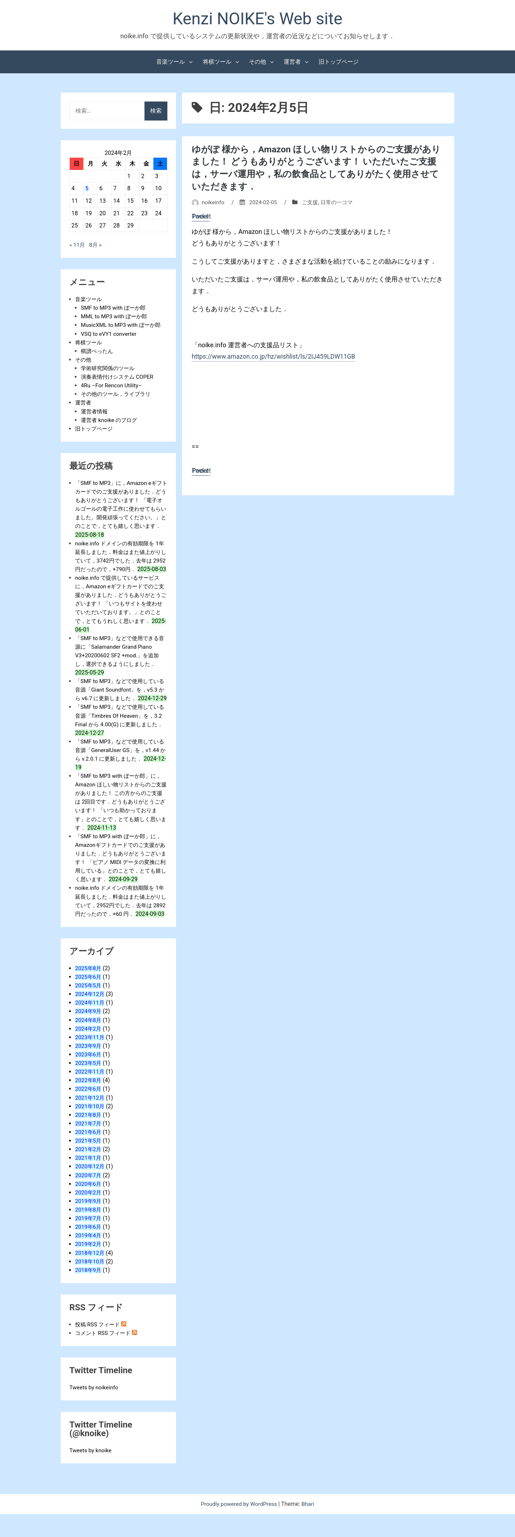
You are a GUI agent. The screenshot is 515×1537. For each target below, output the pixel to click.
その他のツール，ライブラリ (118, 394)
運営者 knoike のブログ (110, 420)
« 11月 (77, 245)
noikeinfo (213, 201)
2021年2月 (89, 1172)
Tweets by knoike (91, 1473)
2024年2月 (89, 1052)
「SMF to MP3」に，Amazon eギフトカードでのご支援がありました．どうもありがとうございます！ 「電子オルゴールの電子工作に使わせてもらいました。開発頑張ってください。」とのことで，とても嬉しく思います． (121, 509)
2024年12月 (90, 1018)
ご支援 (312, 201)
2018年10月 (90, 1284)
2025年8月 (89, 992)
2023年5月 (89, 1087)
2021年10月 (90, 1129)
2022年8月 (89, 1104)
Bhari (309, 1526)
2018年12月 (90, 1275)
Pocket (201, 216)
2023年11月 (90, 1061)
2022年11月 (90, 1095)
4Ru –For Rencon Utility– (112, 386)
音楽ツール (170, 62)
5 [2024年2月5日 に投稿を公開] (87, 189)
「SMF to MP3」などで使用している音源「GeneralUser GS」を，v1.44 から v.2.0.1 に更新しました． (121, 767)
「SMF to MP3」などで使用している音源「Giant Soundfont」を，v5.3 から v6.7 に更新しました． (121, 698)
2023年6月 (89, 1078)
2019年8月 (89, 1232)
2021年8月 (89, 1138)
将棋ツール (217, 62)
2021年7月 (89, 1147)
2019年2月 (89, 1267)
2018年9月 (89, 1293)
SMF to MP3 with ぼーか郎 (114, 308)
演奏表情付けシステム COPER (119, 377)
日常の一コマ (341, 201)
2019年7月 (89, 1241)
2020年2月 (89, 1215)
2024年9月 (89, 1035)
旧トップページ (339, 62)
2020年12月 (90, 1190)
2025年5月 (89, 1009)
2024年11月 (90, 1026)
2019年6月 (89, 1250)
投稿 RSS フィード (99, 1347)
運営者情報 (95, 411)
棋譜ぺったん (98, 351)
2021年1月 (89, 1181)
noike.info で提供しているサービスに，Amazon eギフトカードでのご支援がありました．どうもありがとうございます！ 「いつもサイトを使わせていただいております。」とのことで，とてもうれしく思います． (121, 612)
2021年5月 (89, 1164)
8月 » (96, 245)
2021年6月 (89, 1155)
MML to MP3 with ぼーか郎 (115, 317)
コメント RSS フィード (104, 1355)
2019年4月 (89, 1258)
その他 (257, 62)
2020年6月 (89, 1207)
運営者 (292, 62)
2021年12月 (90, 1121)
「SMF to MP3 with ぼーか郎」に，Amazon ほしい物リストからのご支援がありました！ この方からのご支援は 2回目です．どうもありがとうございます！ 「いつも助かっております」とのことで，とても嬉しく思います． (121, 818)
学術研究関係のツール (109, 368)
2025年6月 (89, 1001)
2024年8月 (89, 1044)
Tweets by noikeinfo (94, 1410)
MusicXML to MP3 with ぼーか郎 (122, 326)
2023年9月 (89, 1069)
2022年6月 (89, 1112)
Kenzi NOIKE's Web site (257, 19)
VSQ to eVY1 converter (110, 334)
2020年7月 (89, 1198)
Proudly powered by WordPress (239, 1526)
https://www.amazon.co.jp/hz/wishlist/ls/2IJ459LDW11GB (276, 356)
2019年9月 (89, 1224)
